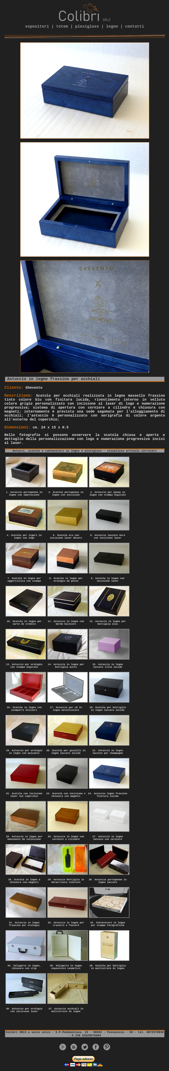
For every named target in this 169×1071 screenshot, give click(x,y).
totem (62, 26)
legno (112, 26)
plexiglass (87, 26)
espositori (37, 26)
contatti (134, 26)
